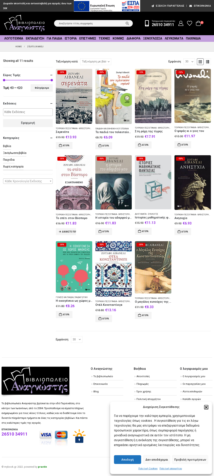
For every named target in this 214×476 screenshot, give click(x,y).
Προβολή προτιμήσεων (190, 459)
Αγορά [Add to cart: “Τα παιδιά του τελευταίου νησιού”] (105, 145)
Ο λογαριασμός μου (194, 376)
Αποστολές (143, 376)
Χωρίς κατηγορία (13, 166)
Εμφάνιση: (174, 61)
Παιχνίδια (193, 38)
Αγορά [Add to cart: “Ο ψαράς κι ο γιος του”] (184, 144)
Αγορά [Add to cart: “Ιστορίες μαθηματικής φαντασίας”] (145, 231)
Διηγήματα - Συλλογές (146, 214)
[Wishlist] (190, 23)
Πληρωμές (142, 383)
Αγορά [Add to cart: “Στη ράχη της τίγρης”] (145, 145)
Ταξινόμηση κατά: (67, 61)
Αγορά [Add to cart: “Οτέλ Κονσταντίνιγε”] (105, 318)
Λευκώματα (174, 38)
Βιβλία (7, 146)
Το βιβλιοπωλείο (103, 376)
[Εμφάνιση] (189, 61)
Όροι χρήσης (143, 391)
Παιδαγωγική (81, 297)
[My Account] (181, 23)
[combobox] (28, 181)
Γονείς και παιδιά (65, 297)
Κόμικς (118, 38)
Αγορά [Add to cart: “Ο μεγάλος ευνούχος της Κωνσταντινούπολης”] (145, 315)
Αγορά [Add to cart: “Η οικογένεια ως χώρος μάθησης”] (66, 314)
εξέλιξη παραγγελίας (167, 5)
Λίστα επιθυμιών (192, 391)
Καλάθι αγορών (192, 399)
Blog (96, 391)
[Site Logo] (24, 23)
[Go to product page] (74, 96)
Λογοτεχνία (13, 38)
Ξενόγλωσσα (152, 38)
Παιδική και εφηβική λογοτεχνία (112, 129)
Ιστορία (71, 38)
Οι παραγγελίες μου (194, 383)
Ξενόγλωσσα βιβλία (14, 152)
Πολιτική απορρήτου (171, 468)
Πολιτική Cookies (148, 468)
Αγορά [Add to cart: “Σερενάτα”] (66, 145)
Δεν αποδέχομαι (156, 459)
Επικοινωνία (200, 5)
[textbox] (29, 112)
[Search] (127, 23)
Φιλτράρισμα (42, 88)
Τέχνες (104, 38)
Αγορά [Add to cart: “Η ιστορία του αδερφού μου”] (105, 231)
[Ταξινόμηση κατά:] (95, 61)
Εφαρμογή (28, 123)
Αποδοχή (127, 459)
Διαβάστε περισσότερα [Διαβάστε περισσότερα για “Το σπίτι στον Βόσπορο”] (69, 231)
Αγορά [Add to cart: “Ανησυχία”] (184, 231)
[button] (206, 407)
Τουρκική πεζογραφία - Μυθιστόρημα (74, 128)
